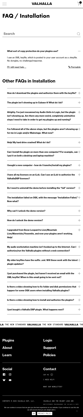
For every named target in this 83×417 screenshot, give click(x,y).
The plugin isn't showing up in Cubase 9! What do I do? (35, 102)
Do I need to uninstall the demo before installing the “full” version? (41, 188)
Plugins (8, 340)
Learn (7, 355)
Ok (34, 413)
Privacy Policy (44, 413)
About (7, 348)
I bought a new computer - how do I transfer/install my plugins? (39, 165)
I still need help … (16, 67)
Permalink (74, 67)
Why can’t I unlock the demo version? (26, 211)
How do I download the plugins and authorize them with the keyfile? (41, 93)
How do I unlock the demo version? (25, 220)
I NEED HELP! (49, 380)
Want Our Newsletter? (52, 387)
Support (49, 348)
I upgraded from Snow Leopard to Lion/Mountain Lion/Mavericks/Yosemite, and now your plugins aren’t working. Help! (40, 234)
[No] (76, 411)
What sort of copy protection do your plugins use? (32, 51)
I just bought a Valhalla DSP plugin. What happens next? (35, 309)
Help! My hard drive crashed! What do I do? (28, 142)
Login (47, 340)
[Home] (41, 4)
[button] (4, 4)
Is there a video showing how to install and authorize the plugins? (40, 300)
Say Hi (48, 375)
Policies (49, 355)
